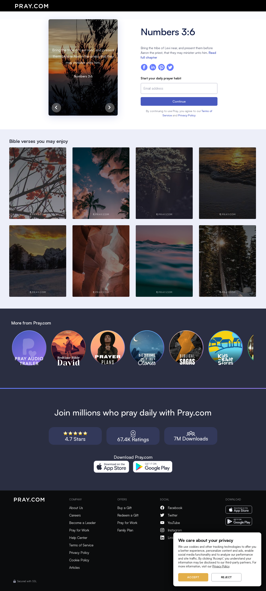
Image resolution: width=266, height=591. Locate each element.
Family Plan (125, 530)
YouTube (170, 523)
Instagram (171, 530)
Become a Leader (82, 523)
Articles (74, 567)
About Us (76, 508)
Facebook (171, 508)
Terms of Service (81, 545)
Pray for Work (79, 530)
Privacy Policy (187, 115)
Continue (179, 101)
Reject (226, 577)
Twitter (168, 515)
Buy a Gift (124, 508)
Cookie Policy (79, 560)
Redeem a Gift (128, 515)
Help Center (78, 538)
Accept (193, 577)
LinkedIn (170, 538)
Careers (75, 515)
